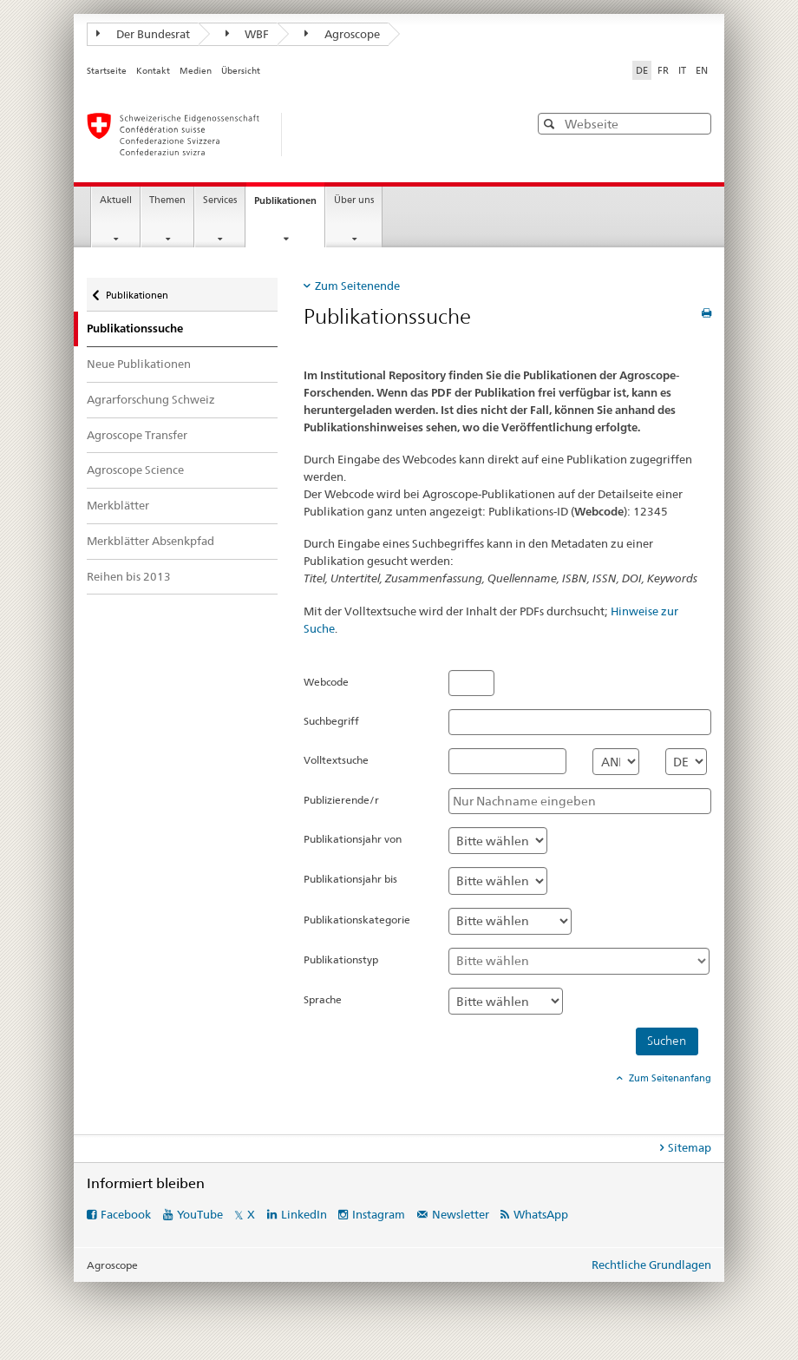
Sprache (323, 999)
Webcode (326, 681)
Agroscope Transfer (137, 435)
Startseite (107, 71)
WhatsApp (540, 1214)
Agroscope (342, 33)
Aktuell (116, 200)
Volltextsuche (336, 759)
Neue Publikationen (139, 364)
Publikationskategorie (357, 919)
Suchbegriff (331, 720)
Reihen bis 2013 (129, 576)
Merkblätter (118, 505)
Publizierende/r (341, 799)
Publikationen (289, 205)
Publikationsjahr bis (350, 878)
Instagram (378, 1214)
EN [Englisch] (702, 70)
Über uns (354, 200)
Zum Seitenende (357, 285)
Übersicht (240, 71)
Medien (196, 71)
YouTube (200, 1214)
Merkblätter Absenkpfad (150, 541)
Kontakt (153, 71)
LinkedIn (304, 1214)
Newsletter (460, 1214)
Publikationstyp (341, 959)
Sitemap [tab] (689, 1147)
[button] (551, 124)
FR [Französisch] (663, 70)
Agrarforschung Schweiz (151, 399)
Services (220, 200)
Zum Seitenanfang (668, 1078)
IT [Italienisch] (682, 70)
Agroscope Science (135, 469)
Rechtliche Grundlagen (651, 1264)
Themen (167, 200)
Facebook (126, 1214)
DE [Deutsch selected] (642, 70)
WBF (248, 33)
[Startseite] (290, 134)
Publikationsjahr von (353, 838)
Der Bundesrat (143, 33)
